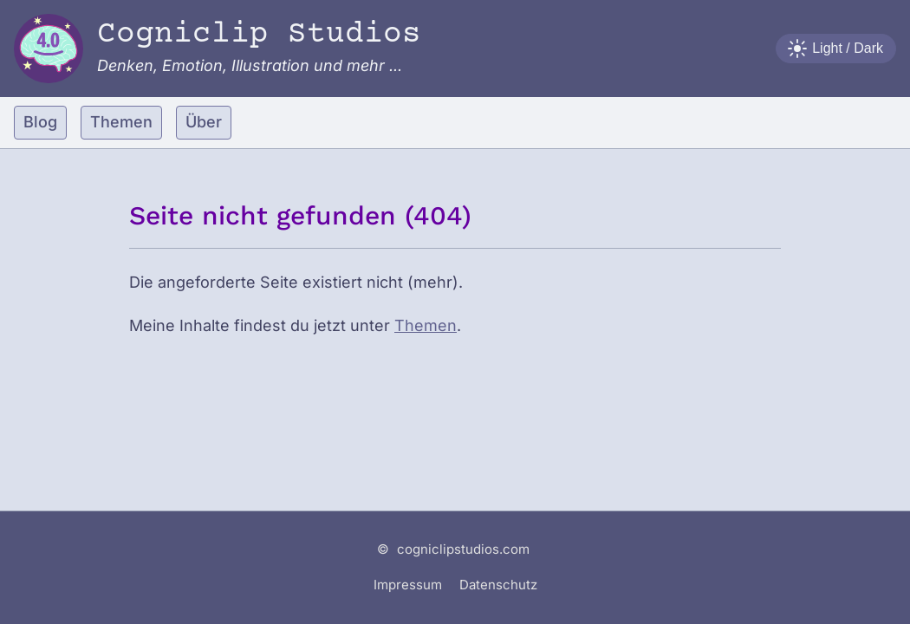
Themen (121, 122)
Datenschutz (498, 584)
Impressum (408, 584)
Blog (40, 122)
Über (203, 122)
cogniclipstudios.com (463, 549)
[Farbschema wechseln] (836, 48)
